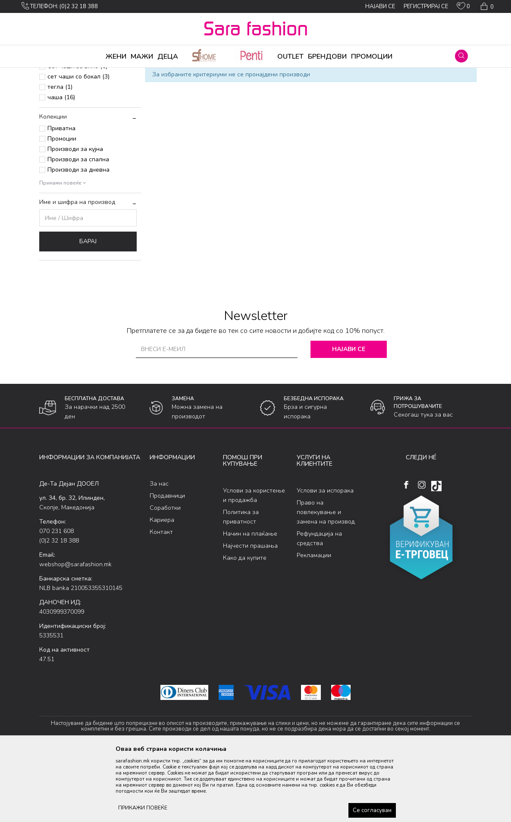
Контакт (161, 600)
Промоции (61, 206)
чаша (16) (61, 165)
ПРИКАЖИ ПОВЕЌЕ (142, 807)
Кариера (162, 588)
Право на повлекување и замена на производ (326, 579)
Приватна (61, 196)
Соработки (165, 575)
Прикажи (374, 87)
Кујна (173, 73)
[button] (461, 56)
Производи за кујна (75, 217)
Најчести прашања (250, 613)
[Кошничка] (486, 6)
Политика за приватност (241, 584)
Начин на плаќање (250, 601)
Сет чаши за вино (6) (77, 134)
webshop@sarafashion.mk (75, 632)
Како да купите (244, 625)
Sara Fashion (55, 73)
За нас (159, 551)
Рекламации (314, 623)
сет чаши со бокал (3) (78, 144)
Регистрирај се (426, 6)
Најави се (350, 417)
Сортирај (297, 87)
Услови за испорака (325, 558)
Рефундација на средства (319, 606)
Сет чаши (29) (67, 123)
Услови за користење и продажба (254, 563)
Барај (88, 309)
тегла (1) (59, 155)
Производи (91, 73)
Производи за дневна (78, 237)
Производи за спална (78, 227)
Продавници (167, 563)
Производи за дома (136, 73)
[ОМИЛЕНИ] (463, 8)
